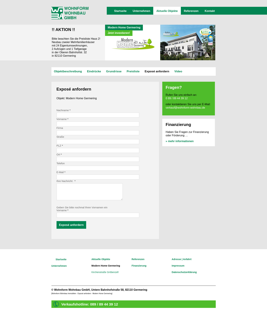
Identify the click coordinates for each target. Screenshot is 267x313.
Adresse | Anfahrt (181, 259)
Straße (60, 136)
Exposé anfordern (157, 71)
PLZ (60, 145)
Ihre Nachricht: (66, 181)
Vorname (62, 119)
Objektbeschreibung (68, 71)
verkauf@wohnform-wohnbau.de (185, 107)
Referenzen (191, 11)
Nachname (64, 110)
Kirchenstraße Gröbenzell (105, 272)
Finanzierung (139, 265)
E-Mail (61, 172)
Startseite (120, 11)
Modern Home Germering (105, 265)
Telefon (61, 163)
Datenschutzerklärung (184, 272)
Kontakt (210, 11)
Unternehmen (141, 11)
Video (178, 71)
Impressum (178, 265)
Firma (60, 127)
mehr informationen (181, 141)
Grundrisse (114, 71)
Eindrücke (94, 71)
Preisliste (133, 71)
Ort (59, 154)
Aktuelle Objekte (167, 11)
